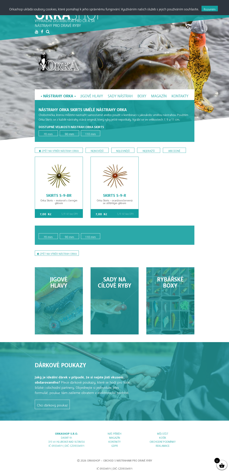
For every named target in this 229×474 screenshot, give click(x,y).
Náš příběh (114, 433)
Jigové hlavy (92, 95)
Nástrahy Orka (58, 95)
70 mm (48, 133)
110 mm (90, 133)
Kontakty (180, 95)
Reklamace (163, 445)
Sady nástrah (120, 95)
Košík (162, 437)
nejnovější (97, 150)
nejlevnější (123, 150)
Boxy (141, 95)
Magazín (159, 95)
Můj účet (162, 433)
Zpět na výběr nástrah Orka (59, 150)
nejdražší (149, 150)
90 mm (69, 133)
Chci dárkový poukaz (52, 404)
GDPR (114, 445)
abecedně (174, 150)
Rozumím (210, 8)
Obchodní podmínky (163, 441)
